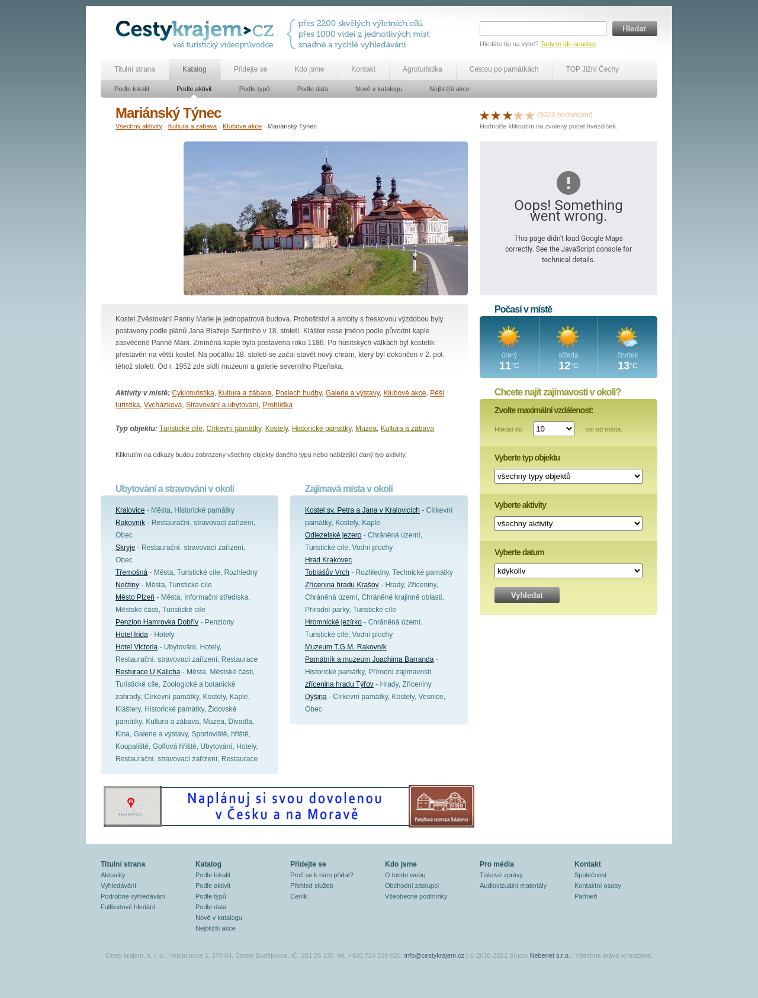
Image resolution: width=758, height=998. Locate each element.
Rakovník (130, 523)
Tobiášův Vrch (327, 572)
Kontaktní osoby (597, 885)
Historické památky (321, 428)
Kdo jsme (309, 69)
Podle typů (254, 88)
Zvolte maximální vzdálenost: (543, 410)
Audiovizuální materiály (513, 885)
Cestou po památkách (504, 69)
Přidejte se (251, 69)
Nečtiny (127, 585)
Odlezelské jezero (333, 535)
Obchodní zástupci (412, 885)
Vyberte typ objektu (527, 457)
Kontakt (363, 69)
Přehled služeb (311, 885)
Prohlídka (277, 405)
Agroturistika (422, 69)
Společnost (590, 874)
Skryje (125, 547)
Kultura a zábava (192, 126)
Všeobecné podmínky (416, 896)
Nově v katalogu (378, 88)
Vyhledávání (118, 885)
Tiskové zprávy (501, 874)
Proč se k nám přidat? (322, 874)
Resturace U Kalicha (147, 672)
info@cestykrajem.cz (434, 955)
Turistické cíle (181, 428)
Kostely (276, 428)
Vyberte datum (519, 552)
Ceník (298, 896)
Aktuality (113, 874)
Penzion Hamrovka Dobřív (156, 622)
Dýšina (316, 697)
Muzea (366, 428)
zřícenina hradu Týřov (339, 684)
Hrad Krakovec (328, 560)
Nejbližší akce (449, 88)
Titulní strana (134, 69)
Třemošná (131, 572)
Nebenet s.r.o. (549, 955)
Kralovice (129, 510)
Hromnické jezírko (333, 622)
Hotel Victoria (136, 647)
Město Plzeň (135, 597)
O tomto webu (405, 874)
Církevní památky (234, 428)
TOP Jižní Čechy (592, 69)
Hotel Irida (131, 634)
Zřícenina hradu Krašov (342, 585)
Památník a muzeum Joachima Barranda (369, 659)
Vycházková (163, 405)
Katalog (194, 69)
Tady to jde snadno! (569, 43)
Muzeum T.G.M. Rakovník (346, 647)
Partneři (586, 896)
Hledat (634, 28)
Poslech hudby (298, 393)
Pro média (497, 864)
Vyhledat (527, 595)
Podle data (313, 88)
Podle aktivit (193, 88)
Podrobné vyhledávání (133, 896)
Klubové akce (242, 126)
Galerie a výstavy (353, 393)
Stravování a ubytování (222, 405)
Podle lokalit (131, 88)
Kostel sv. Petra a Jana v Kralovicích (362, 510)
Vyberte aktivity (520, 505)
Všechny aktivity (138, 126)
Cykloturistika (193, 393)
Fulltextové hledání (128, 906)
